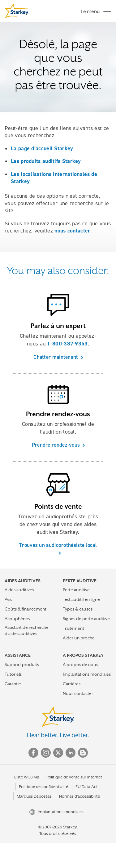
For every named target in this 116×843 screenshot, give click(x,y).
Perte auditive (76, 589)
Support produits (22, 664)
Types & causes (77, 608)
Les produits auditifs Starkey (46, 161)
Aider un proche (79, 637)
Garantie (13, 683)
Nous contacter (78, 693)
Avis (8, 599)
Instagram (46, 753)
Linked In (70, 753)
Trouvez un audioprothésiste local (58, 545)
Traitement (73, 628)
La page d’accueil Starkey (42, 148)
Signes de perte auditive (86, 618)
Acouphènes (17, 618)
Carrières (71, 683)
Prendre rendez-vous (56, 444)
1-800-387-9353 (67, 343)
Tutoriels (13, 674)
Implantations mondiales (87, 674)
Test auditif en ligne (81, 599)
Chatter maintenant (55, 357)
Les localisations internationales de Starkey (54, 177)
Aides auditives (19, 589)
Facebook (33, 753)
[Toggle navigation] (94, 11)
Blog (83, 753)
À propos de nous (80, 664)
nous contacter (72, 230)
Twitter (58, 753)
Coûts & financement (25, 608)
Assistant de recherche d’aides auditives (27, 630)
